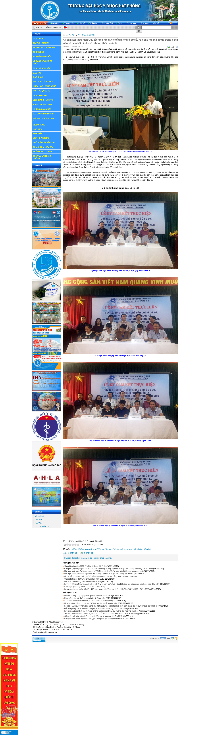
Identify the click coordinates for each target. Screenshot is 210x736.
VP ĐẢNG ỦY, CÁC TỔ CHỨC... (47, 62)
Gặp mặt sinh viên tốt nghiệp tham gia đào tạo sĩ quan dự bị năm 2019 (93, 616)
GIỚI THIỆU (47, 38)
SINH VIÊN (47, 134)
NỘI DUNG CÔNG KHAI (43, 82)
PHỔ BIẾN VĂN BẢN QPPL (44, 143)
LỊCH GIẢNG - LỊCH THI (47, 100)
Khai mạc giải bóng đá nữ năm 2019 (79, 587)
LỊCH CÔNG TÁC (47, 95)
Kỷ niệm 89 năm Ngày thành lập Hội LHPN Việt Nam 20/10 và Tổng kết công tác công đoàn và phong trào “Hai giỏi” (111, 584)
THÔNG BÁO (47, 52)
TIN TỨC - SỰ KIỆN (47, 43)
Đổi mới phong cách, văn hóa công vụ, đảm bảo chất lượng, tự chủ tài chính (95, 608)
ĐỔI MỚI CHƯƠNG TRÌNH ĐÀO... (44, 119)
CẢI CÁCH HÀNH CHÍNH (43, 114)
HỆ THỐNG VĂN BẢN (47, 109)
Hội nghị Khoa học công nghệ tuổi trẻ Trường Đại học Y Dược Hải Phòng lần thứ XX (98, 574)
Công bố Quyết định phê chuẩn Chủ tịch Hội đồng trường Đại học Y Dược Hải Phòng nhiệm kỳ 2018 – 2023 (108, 569)
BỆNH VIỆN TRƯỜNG (47, 68)
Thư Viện (38, 523)
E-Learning (39, 516)
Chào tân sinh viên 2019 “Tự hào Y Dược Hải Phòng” (86, 566)
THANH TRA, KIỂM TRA (43, 147)
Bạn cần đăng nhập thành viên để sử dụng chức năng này (88, 558)
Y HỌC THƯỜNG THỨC (43, 105)
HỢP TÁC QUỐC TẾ (47, 90)
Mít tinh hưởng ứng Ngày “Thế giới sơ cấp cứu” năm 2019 (88, 596)
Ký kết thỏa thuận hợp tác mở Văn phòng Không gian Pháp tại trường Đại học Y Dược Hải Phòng (104, 611)
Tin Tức (72, 35)
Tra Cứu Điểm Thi (42, 526)
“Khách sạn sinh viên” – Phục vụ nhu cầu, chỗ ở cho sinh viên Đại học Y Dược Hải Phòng (101, 614)
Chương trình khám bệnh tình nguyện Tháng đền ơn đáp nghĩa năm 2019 (94, 619)
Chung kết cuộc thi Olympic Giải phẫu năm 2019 (84, 579)
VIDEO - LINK (47, 125)
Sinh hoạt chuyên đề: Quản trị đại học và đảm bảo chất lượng (89, 601)
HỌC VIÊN (47, 129)
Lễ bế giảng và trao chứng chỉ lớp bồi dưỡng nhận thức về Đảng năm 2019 (95, 576)
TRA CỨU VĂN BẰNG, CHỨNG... (47, 157)
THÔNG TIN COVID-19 (42, 151)
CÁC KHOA (47, 77)
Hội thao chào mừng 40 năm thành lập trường (83, 581)
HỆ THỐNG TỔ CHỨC (47, 56)
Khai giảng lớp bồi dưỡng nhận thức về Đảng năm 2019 (87, 598)
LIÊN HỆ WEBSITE (41, 138)
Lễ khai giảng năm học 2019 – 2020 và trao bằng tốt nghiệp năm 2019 (93, 603)
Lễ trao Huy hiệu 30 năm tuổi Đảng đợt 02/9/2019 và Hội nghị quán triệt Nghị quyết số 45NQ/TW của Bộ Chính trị (111, 606)
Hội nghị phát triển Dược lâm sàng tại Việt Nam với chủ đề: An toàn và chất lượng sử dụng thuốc (104, 571)
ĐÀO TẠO (47, 73)
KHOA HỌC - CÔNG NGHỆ (47, 86)
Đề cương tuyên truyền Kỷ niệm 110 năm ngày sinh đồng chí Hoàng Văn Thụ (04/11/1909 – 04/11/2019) (107, 589)
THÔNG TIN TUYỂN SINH (47, 47)
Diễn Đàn (38, 519)
